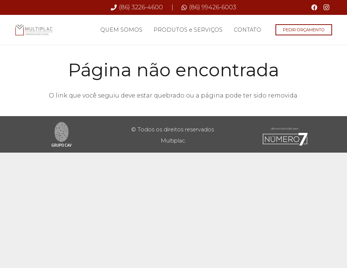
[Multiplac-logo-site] (34, 29)
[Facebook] (314, 7)
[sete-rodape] (285, 139)
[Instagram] (326, 7)
